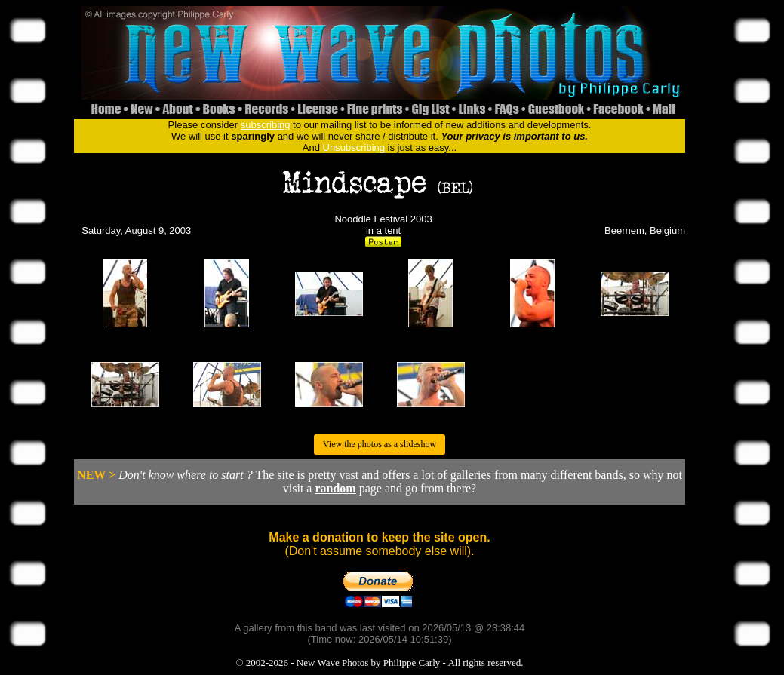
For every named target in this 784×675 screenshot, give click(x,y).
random (335, 488)
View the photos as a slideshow (379, 444)
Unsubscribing (354, 147)
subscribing (266, 124)
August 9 (144, 230)
